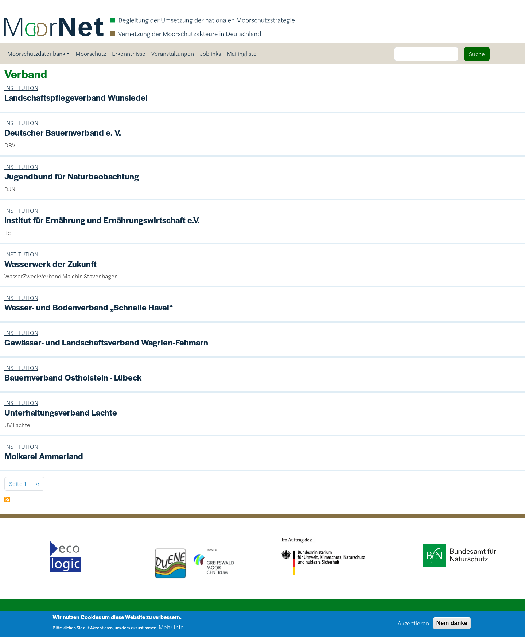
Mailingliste (242, 53)
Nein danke (451, 625)
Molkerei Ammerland (43, 456)
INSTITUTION (21, 88)
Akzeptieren (413, 625)
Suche (477, 54)
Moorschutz (90, 53)
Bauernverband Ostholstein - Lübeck (72, 377)
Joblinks (210, 53)
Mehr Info (171, 629)
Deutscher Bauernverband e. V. (62, 132)
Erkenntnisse (128, 53)
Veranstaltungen (172, 53)
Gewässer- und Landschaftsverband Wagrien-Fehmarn (106, 342)
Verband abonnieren (7, 499)
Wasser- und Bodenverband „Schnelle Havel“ (88, 307)
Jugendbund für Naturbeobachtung (71, 176)
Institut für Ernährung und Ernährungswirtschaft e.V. (102, 220)
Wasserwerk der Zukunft (50, 264)
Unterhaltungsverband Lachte (60, 412)
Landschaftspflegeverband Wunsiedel (76, 97)
